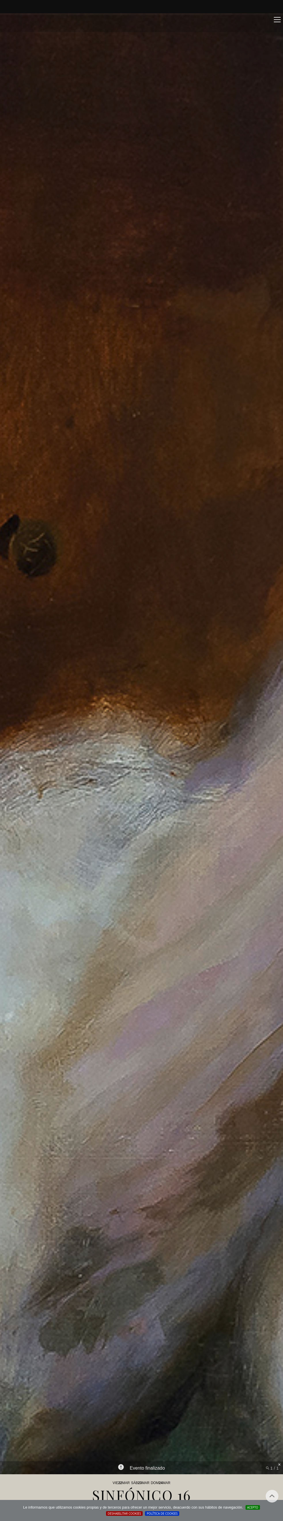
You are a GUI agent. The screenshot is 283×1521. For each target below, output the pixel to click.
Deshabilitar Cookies (124, 1513)
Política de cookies (162, 1513)
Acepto (252, 1507)
